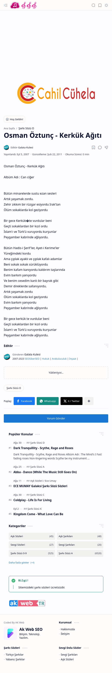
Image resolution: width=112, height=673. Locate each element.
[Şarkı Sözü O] (14, 388)
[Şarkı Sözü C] (37, 494)
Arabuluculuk (59, 358)
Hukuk (45, 358)
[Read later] (93, 147)
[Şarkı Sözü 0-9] (32, 553)
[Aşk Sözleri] (37, 480)
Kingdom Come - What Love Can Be (38, 514)
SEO (27, 358)
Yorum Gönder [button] (56, 418)
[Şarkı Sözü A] (37, 466)
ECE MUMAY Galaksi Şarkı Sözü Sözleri (40, 486)
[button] (6, 5)
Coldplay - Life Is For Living (32, 500)
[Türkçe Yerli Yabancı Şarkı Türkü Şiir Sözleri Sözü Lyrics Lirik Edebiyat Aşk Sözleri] (23, 5)
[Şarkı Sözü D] (37, 442)
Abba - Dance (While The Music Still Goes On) (45, 472)
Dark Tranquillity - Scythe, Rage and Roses (43, 448)
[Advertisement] (56, 40)
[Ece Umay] (50, 480)
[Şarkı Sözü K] (35, 508)
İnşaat (72, 358)
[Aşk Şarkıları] (80, 536)
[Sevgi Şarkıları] (80, 544)
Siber (32, 358)
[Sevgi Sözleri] (32, 544)
